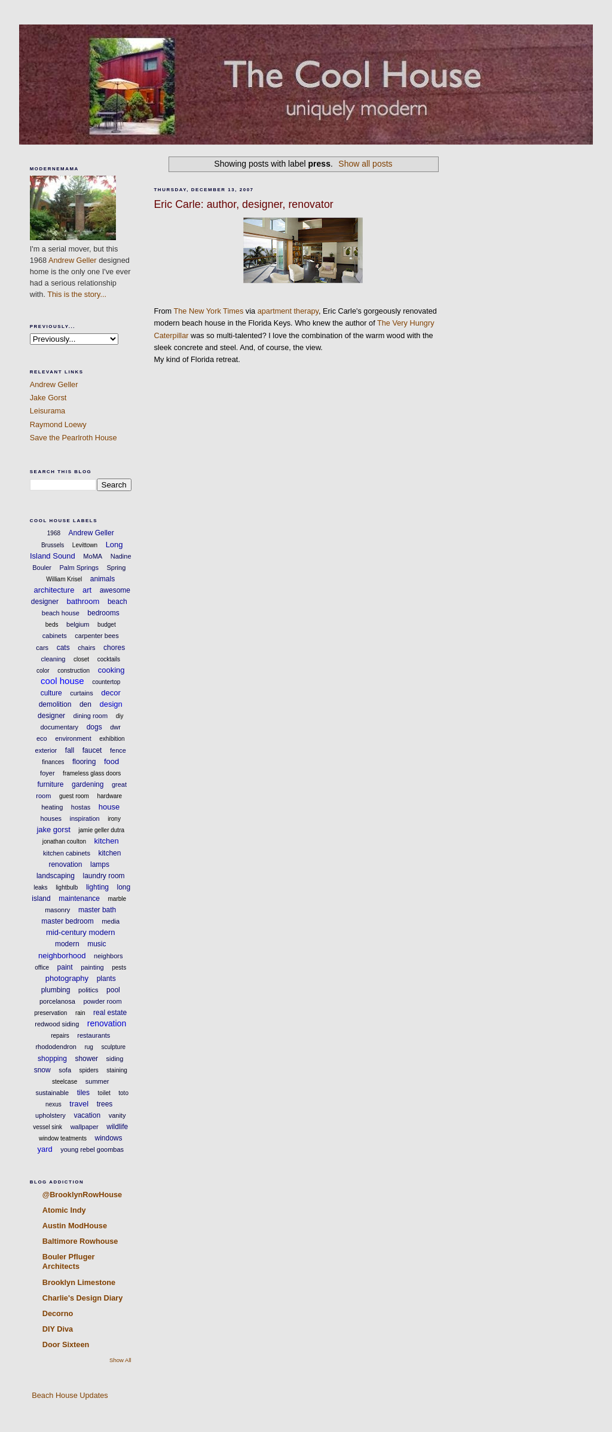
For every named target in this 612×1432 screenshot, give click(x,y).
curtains (81, 693)
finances (53, 762)
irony (114, 818)
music (96, 944)
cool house (62, 681)
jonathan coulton (64, 841)
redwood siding (57, 1024)
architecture (53, 589)
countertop (106, 682)
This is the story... (76, 294)
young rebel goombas (92, 1149)
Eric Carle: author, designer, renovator (243, 204)
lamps (99, 864)
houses (51, 818)
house (109, 806)
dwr (115, 727)
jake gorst (53, 829)
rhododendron (55, 1046)
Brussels (52, 545)
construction (73, 670)
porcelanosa (57, 1001)
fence (118, 750)
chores (114, 647)
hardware (109, 796)
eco (41, 738)
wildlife (117, 1127)
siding (115, 1058)
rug (88, 1047)
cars (42, 647)
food (111, 761)
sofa (65, 1070)
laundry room (104, 876)
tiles (83, 1092)
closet (81, 659)
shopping (52, 1058)
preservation (50, 1013)
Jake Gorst (48, 397)
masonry (57, 909)
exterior (46, 750)
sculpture (113, 1047)
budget (106, 624)
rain (80, 1013)
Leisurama (47, 410)
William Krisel (64, 579)
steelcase (64, 1081)
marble (117, 899)
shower (86, 1058)
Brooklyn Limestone (78, 1282)
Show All (120, 1360)
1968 (53, 533)
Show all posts (365, 163)
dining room (91, 715)
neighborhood (62, 955)
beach (117, 601)
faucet (92, 750)
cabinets (54, 635)
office (42, 967)
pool (113, 990)
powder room (102, 1001)
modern (67, 944)
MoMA (92, 556)
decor (111, 692)
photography (66, 978)
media (111, 921)
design (110, 704)
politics (88, 989)
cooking (111, 670)
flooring (84, 762)
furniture (50, 784)
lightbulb (67, 887)
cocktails (108, 659)
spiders (89, 1070)
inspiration (85, 818)
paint (65, 967)
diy (120, 716)
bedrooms (103, 613)
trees (105, 1104)
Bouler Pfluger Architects (68, 1261)
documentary (60, 727)
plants (106, 978)
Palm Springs (79, 567)
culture (51, 693)
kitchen (106, 840)
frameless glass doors (92, 773)
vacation (87, 1115)
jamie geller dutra (101, 830)
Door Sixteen (66, 1344)
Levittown (84, 545)
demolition (55, 704)
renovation (106, 1023)
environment (73, 738)
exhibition (111, 738)
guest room (74, 796)
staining (116, 1070)
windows (109, 1138)
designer (51, 716)
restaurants (93, 1035)
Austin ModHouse (74, 1225)
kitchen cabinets (66, 853)
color (43, 670)
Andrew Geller (72, 260)
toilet (104, 1093)
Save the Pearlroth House (73, 437)
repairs (60, 1035)
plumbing (56, 990)
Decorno (58, 1313)
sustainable (52, 1092)
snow (42, 1070)
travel (78, 1103)
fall (69, 750)
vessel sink (47, 1127)
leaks (40, 887)
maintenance (79, 898)
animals (102, 579)
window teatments (63, 1138)
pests (119, 967)
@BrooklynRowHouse (82, 1194)
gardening (87, 784)
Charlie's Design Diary (82, 1297)
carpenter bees (96, 635)
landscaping (55, 876)
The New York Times (209, 310)
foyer (47, 773)
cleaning (53, 659)
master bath (97, 910)
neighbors (108, 955)
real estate (110, 1012)
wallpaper (85, 1126)
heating (52, 807)
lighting (97, 887)
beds (52, 624)
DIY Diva (57, 1328)
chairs (86, 647)
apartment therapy (288, 310)
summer (97, 1081)
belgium (78, 624)
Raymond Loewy (58, 424)
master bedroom (67, 921)
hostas (80, 807)
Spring (116, 567)
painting (92, 967)
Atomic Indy (64, 1210)
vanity (117, 1115)
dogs (94, 727)
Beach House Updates (69, 1395)
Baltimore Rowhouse (80, 1241)
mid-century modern (80, 932)
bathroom (82, 601)
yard (44, 1149)
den (85, 704)
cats (63, 647)
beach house (60, 613)
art (86, 589)
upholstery (50, 1115)
